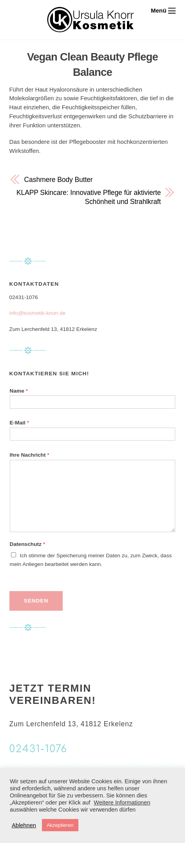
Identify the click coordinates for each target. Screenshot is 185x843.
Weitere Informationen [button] (122, 802)
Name (19, 391)
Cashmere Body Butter (58, 180)
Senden (36, 601)
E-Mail (19, 423)
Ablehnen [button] (24, 825)
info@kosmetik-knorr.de (37, 313)
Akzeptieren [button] (60, 825)
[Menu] (163, 10)
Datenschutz (27, 544)
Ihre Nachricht (29, 455)
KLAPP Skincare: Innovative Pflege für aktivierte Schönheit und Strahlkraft (88, 197)
